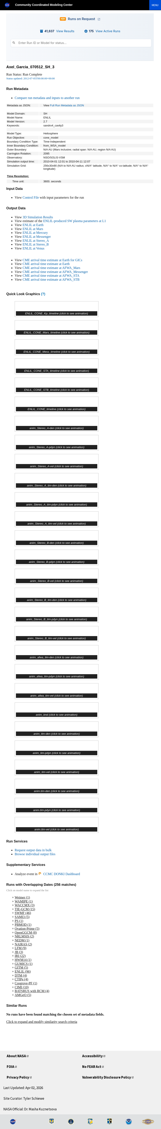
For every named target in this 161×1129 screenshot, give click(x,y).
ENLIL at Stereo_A (36, 240)
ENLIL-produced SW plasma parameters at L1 (74, 221)
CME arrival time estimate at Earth (46, 264)
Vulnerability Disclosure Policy (106, 1077)
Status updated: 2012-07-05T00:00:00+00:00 (30, 78)
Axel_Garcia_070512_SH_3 (30, 67)
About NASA (16, 1056)
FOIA (10, 1066)
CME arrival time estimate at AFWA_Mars (51, 268)
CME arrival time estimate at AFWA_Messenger (55, 272)
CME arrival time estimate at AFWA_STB (51, 279)
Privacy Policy (18, 1077)
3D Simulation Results (38, 217)
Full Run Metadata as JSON (67, 105)
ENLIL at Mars (33, 229)
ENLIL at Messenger (37, 236)
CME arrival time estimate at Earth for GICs (52, 260)
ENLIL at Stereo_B (36, 244)
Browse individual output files (35, 854)
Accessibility (92, 1056)
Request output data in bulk (33, 850)
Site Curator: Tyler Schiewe (23, 1098)
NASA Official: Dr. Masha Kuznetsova (30, 1109)
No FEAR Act (91, 1066)
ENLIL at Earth (33, 225)
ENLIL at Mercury (35, 232)
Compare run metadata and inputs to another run (47, 98)
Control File (31, 197)
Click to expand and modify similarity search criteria (41, 1022)
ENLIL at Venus (33, 248)
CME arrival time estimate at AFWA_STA (51, 275)
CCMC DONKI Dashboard (59, 874)
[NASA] (9, 5)
